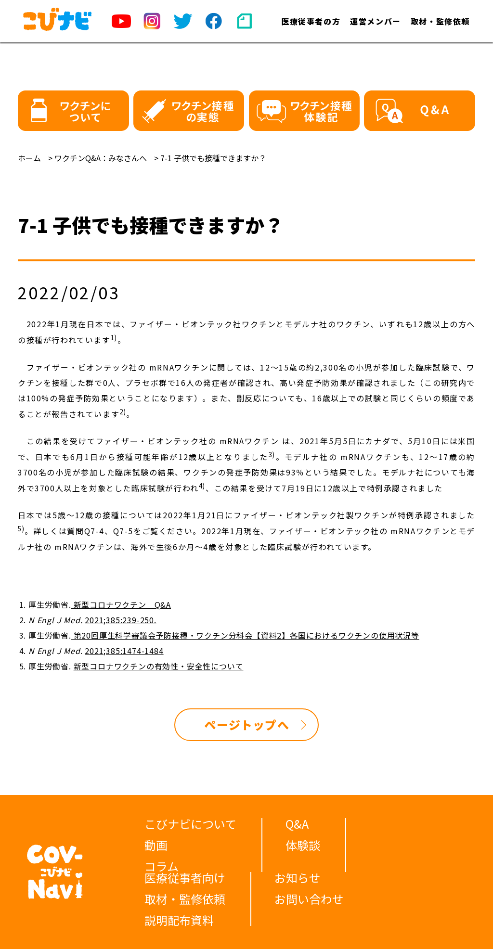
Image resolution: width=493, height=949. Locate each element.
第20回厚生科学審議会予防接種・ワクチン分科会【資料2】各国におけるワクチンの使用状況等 (245, 635)
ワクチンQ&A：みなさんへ (100, 158)
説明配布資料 (179, 919)
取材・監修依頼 (440, 21)
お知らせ (297, 877)
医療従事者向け (184, 877)
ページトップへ (246, 724)
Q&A (297, 823)
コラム (161, 866)
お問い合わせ (309, 898)
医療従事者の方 (310, 21)
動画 (156, 844)
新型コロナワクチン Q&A (121, 604)
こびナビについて (190, 823)
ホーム (29, 158)
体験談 (302, 844)
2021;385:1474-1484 (124, 650)
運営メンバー (375, 21)
